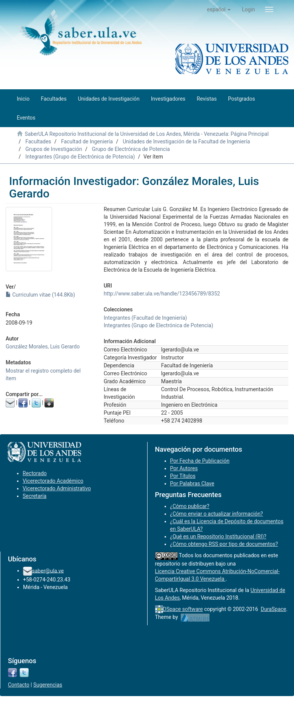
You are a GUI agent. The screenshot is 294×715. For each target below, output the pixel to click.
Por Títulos (182, 476)
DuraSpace (273, 609)
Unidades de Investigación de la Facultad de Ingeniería (186, 141)
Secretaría (34, 496)
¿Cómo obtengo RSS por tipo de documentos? (224, 544)
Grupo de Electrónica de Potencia (131, 149)
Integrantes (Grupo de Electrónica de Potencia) (80, 157)
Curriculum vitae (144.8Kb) (40, 295)
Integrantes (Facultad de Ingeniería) (145, 318)
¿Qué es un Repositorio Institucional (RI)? (218, 536)
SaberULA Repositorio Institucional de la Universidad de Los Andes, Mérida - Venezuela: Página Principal (146, 134)
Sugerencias (47, 685)
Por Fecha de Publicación (200, 461)
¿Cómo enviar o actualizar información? (216, 514)
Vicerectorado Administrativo (57, 488)
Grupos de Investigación (53, 149)
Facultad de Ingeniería (87, 141)
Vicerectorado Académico (53, 481)
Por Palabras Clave (192, 483)
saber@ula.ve (48, 570)
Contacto (18, 685)
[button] (218, 9)
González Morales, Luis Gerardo (43, 347)
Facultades (38, 141)
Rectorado (35, 473)
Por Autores (184, 468)
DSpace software (183, 609)
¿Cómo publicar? (189, 506)
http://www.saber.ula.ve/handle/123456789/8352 (162, 294)
